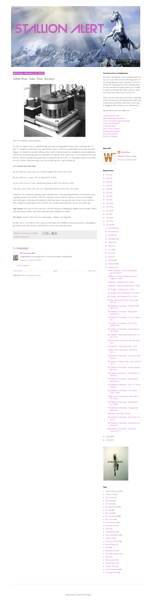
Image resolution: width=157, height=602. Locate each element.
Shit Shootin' (110, 560)
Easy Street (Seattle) (110, 134)
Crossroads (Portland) (111, 123)
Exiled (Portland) (109, 126)
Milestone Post (24, 237)
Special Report (110, 563)
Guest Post (109, 538)
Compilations (110, 532)
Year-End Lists (110, 572)
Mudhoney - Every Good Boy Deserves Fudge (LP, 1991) (122, 277)
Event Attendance (111, 535)
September (112, 239)
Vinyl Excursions (111, 569)
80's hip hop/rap (111, 507)
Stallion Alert (110, 566)
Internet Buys (110, 544)
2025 (108, 178)
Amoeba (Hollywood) (111, 116)
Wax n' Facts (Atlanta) (111, 129)
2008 (108, 440)
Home (55, 271)
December (112, 228)
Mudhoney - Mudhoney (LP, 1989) (120, 282)
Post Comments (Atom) (31, 275)
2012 (108, 218)
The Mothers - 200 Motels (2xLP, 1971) (122, 346)
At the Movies (110, 522)
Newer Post (18, 271)
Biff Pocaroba (25, 253)
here (137, 105)
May (110, 253)
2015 (108, 207)
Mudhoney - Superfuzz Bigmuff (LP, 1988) (124, 286)
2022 (108, 185)
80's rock (108, 513)
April (110, 257)
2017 (108, 200)
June (110, 249)
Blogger (88, 595)
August (111, 242)
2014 (108, 211)
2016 (108, 203)
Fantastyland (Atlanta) (111, 131)
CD (106, 529)
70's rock (108, 504)
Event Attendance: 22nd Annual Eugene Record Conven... (122, 271)
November (112, 232)
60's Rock (109, 501)
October (111, 235)
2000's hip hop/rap (112, 491)
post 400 (18, 183)
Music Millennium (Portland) (114, 118)
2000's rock (109, 494)
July (110, 246)
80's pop (108, 510)
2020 (108, 189)
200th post (23, 172)
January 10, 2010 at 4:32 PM (30, 260)
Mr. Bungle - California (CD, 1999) (121, 289)
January (111, 267)
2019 (108, 193)
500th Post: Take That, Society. (119, 414)
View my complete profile (127, 160)
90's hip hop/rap (111, 516)
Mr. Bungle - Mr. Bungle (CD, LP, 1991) (123, 296)
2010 (108, 225)
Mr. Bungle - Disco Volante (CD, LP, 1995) (124, 293)
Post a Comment (23, 265)
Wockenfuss (125, 152)
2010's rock (109, 497)
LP (106, 547)
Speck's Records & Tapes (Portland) (116, 121)
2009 (108, 436)
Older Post (92, 271)
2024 (108, 182)
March (110, 260)
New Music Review (112, 554)
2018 (108, 196)
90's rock (108, 519)
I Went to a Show (111, 541)
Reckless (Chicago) (110, 136)
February (111, 264)
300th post (23, 177)
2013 (108, 214)
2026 (108, 175)
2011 (108, 221)
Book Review (110, 526)
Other (107, 557)
